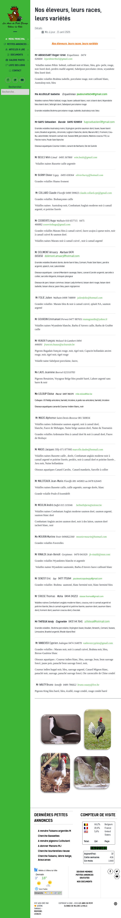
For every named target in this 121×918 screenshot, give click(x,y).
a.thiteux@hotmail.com (97, 621)
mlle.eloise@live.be (83, 394)
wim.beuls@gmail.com (85, 157)
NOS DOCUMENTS (84, 881)
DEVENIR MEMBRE (84, 872)
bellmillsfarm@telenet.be (89, 505)
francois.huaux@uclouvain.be (59, 344)
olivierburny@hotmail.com (89, 175)
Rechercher (15, 86)
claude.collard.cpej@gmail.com (96, 193)
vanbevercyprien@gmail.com (98, 643)
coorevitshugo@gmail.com (56, 224)
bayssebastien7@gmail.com (99, 122)
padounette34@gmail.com (92, 94)
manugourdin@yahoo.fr (95, 319)
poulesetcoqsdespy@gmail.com (87, 578)
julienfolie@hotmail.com (89, 297)
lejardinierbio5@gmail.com (58, 59)
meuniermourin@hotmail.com (91, 536)
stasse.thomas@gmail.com (92, 596)
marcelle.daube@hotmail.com (88, 449)
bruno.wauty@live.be (88, 684)
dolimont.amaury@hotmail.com (62, 256)
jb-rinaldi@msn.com (99, 554)
